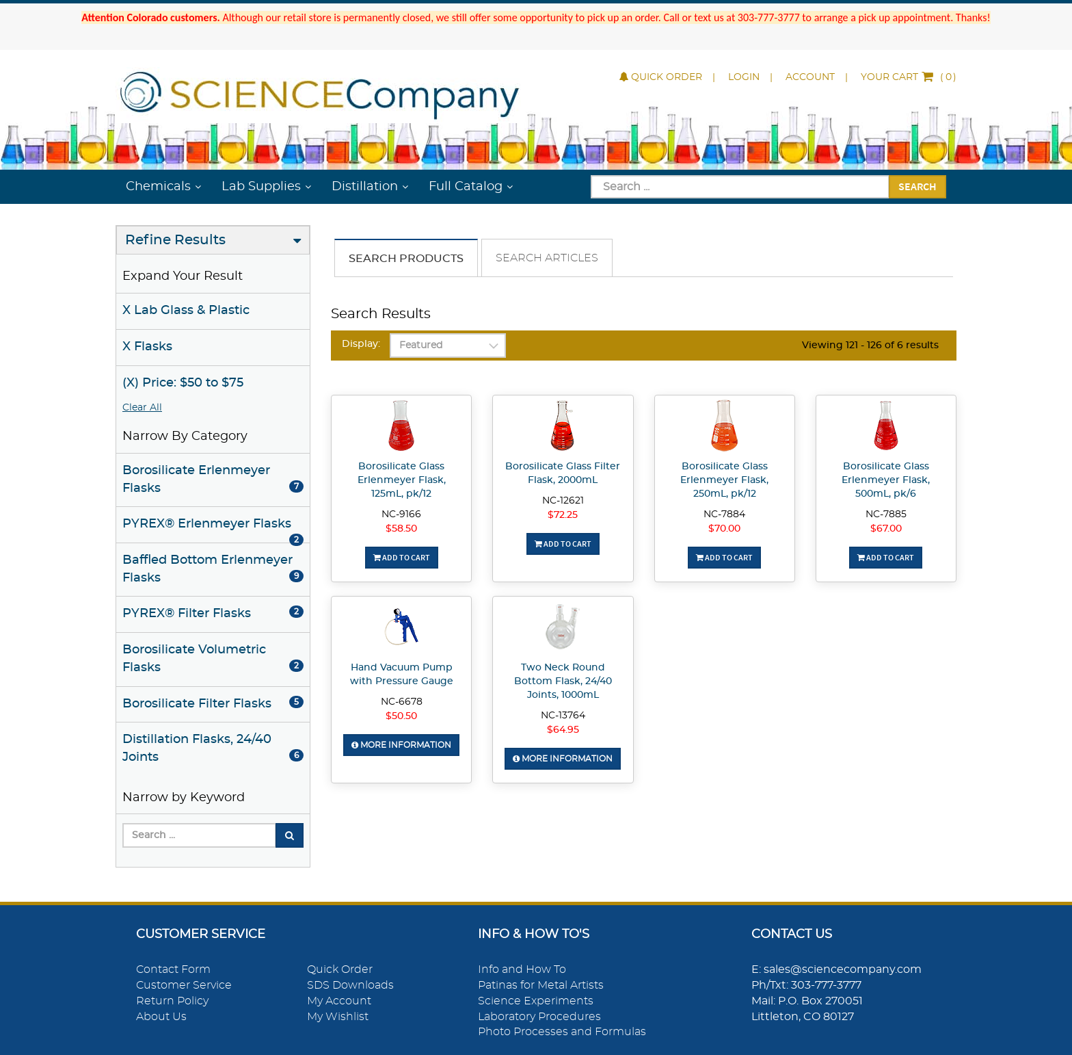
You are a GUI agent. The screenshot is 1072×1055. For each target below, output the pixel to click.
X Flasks (147, 347)
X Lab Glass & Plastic (186, 310)
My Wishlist (337, 1016)
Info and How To (522, 969)
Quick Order (660, 77)
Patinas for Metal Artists (541, 985)
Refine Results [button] (175, 240)
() (908, 77)
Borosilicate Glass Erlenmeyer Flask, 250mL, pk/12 (724, 480)
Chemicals (158, 187)
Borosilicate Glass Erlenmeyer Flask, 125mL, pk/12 (402, 480)
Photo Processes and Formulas (562, 1031)
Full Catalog (465, 187)
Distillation (365, 187)
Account (810, 77)
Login (744, 77)
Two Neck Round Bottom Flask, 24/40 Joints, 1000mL (563, 681)
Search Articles (547, 257)
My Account (339, 1000)
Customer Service (184, 985)
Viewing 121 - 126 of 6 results (870, 345)
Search (917, 186)
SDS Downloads (350, 985)
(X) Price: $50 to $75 (182, 383)
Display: (361, 344)
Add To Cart (401, 557)
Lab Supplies (261, 187)
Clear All (142, 408)
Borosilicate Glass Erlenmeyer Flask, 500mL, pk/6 (886, 480)
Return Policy (172, 1000)
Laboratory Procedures (539, 1016)
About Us (161, 1016)
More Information (401, 745)
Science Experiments (535, 1000)
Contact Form (173, 969)
